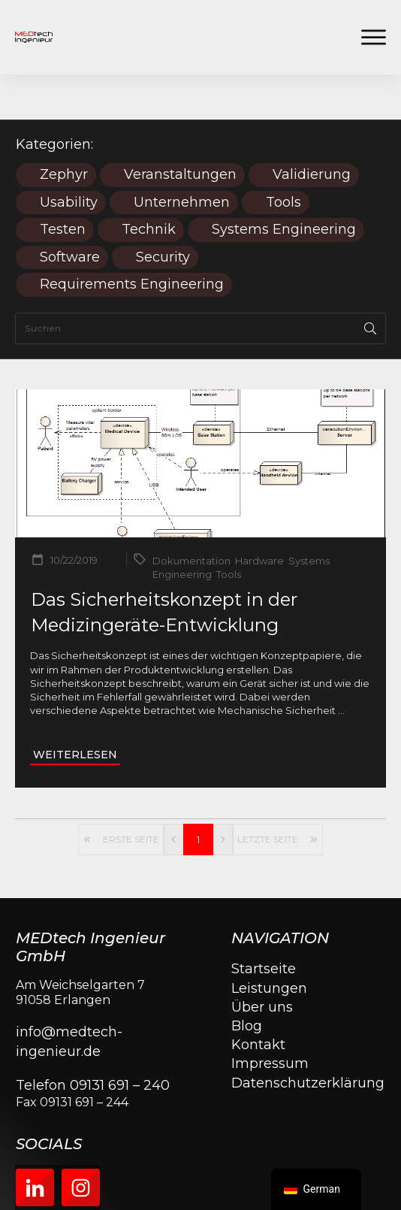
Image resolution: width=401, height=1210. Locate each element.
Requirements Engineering (132, 239)
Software (70, 212)
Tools (283, 157)
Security (163, 212)
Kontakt (258, 999)
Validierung (312, 130)
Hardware (259, 516)
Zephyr (64, 130)
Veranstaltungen (180, 130)
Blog (246, 981)
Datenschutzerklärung (307, 1038)
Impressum (270, 1018)
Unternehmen (182, 157)
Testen (63, 184)
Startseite (263, 923)
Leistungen (269, 943)
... (341, 665)
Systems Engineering (284, 184)
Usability (69, 157)
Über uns (262, 962)
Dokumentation (191, 516)
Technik (149, 184)
